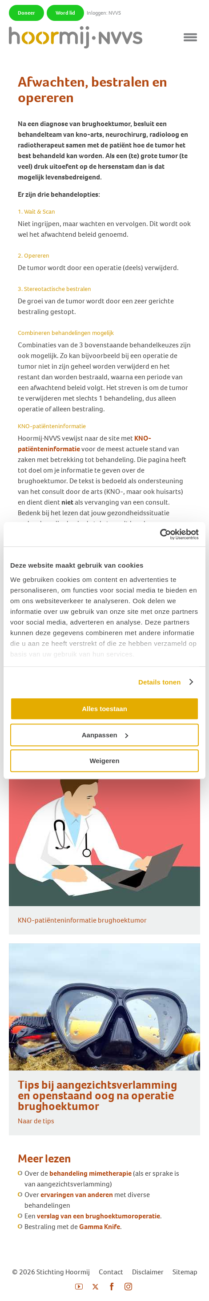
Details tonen (159, 682)
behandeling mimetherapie (90, 1173)
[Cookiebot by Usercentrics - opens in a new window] (160, 534)
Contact (111, 1272)
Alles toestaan (104, 708)
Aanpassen (105, 735)
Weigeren (104, 760)
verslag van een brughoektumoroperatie (98, 1216)
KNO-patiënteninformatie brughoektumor (82, 920)
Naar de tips (36, 1121)
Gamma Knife (99, 1226)
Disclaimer (148, 1272)
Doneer (26, 12)
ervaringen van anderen (76, 1194)
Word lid (65, 12)
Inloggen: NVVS (104, 12)
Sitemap (185, 1272)
